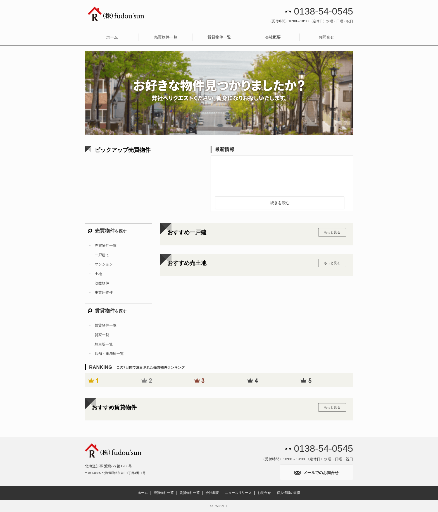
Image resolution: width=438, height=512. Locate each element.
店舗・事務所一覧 (109, 353)
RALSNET (220, 506)
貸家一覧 (102, 335)
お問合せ (326, 37)
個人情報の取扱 (288, 493)
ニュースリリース (238, 493)
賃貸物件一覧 (219, 37)
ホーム (112, 37)
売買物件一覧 (165, 37)
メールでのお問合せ (316, 473)
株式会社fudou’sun (116, 14)
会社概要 (273, 37)
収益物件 (102, 283)
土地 (98, 274)
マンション (104, 264)
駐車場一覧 (104, 344)
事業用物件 (104, 292)
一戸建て (102, 255)
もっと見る (332, 232)
